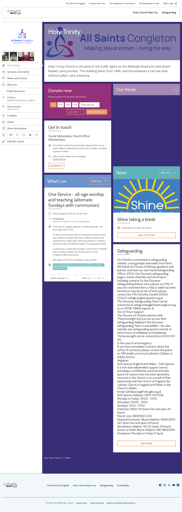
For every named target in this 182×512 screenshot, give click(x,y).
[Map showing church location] (146, 130)
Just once (75, 111)
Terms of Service (97, 503)
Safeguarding (169, 12)
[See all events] (99, 181)
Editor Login (170, 3)
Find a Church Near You (145, 12)
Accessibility (123, 485)
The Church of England (75, 3)
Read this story (146, 235)
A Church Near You (97, 3)
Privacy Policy (81, 503)
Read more (146, 443)
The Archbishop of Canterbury (122, 3)
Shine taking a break (136, 219)
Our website (56, 165)
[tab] (59, 278)
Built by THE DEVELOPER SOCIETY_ (121, 503)
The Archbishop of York (149, 3)
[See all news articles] (168, 172)
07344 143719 (59, 159)
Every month (96, 111)
